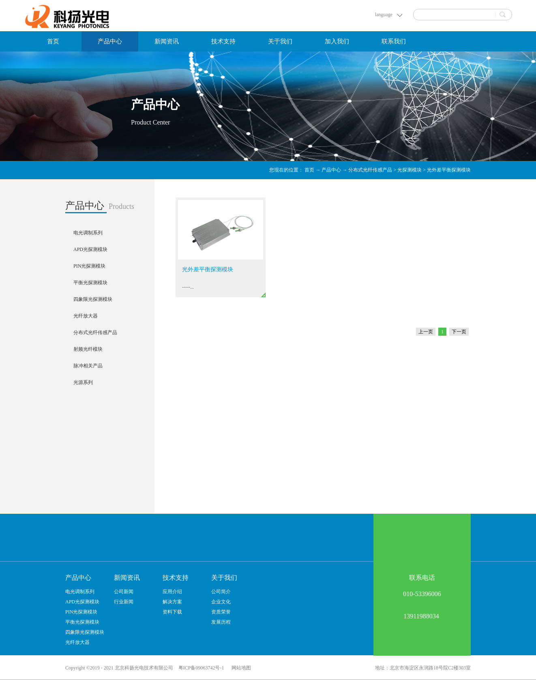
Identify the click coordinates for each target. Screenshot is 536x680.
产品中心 (331, 170)
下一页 (459, 332)
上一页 (425, 332)
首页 (53, 41)
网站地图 (240, 668)
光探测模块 (409, 170)
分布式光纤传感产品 (370, 170)
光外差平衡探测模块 (449, 170)
